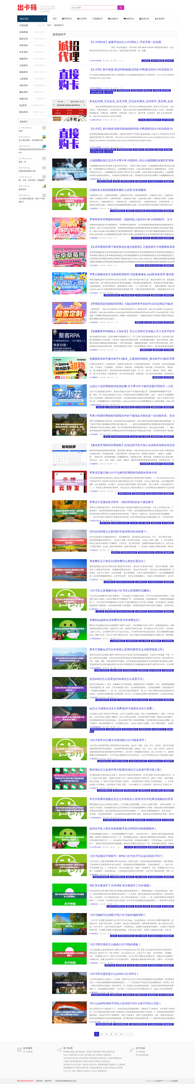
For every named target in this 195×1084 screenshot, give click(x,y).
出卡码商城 (28, 1052)
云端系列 (23, 65)
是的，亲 (22, 162)
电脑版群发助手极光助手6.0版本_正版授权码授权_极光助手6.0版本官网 (132, 358)
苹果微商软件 (69, 1068)
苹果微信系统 (110, 90)
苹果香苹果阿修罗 (124, 150)
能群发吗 (22, 189)
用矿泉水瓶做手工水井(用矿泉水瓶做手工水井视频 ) (120, 885)
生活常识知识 (96, 847)
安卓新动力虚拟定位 (154, 211)
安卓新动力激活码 (97, 729)
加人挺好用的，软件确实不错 (31, 140)
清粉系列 (23, 85)
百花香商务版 (168, 641)
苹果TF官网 (136, 238)
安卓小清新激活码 (153, 820)
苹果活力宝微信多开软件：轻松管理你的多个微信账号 (121, 502)
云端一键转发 (157, 238)
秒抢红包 (148, 90)
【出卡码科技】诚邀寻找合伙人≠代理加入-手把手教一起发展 (125, 42)
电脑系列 (23, 59)
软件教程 (166, 90)
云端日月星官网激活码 (116, 906)
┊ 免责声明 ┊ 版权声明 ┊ (43, 1081)
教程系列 (95, 208)
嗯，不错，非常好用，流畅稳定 (32, 180)
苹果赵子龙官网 (96, 90)
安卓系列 (23, 52)
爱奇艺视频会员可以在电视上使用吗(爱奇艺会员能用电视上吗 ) (126, 649)
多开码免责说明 (142, 1055)
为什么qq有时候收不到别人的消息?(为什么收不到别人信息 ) (124, 1003)
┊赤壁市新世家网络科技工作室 (65, 1081)
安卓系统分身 (137, 90)
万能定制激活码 (127, 295)
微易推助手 (59, 34)
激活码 (116, 181)
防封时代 (169, 61)
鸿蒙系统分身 (141, 181)
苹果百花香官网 (123, 90)
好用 (20, 131)
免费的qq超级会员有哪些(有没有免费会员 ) (114, 619)
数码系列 (23, 112)
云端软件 (113, 18)
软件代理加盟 (96, 61)
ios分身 (146, 238)
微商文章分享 (96, 120)
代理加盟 (23, 25)
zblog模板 (174, 1081)
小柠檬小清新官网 (101, 670)
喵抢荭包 (129, 18)
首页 (55, 18)
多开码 (142, 120)
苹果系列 (23, 45)
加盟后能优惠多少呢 (27, 171)
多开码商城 (169, 322)
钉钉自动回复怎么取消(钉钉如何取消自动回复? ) (118, 531)
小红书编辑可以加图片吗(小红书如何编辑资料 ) (117, 914)
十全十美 (108, 93)
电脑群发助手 (157, 295)
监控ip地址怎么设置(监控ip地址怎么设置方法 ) (116, 678)
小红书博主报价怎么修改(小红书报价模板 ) (114, 944)
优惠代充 (23, 99)
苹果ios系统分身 (127, 181)
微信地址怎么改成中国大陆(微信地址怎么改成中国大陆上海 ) (125, 769)
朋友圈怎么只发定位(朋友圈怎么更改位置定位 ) (117, 561)
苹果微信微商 (103, 1064)
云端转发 (146, 61)
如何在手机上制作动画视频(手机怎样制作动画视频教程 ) (122, 828)
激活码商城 (140, 211)
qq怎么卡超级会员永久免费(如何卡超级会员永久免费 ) (121, 708)
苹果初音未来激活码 (112, 295)
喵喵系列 (23, 72)
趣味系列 (23, 92)
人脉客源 (23, 79)
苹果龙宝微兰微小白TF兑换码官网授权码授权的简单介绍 (123, 472)
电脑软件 (97, 18)
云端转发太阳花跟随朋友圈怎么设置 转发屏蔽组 (117, 189)
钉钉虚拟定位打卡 (153, 120)
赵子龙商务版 (168, 120)
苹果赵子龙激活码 (104, 181)
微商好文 (130, 211)
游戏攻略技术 (96, 639)
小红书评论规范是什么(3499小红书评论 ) (113, 973)
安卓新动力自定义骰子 (154, 265)
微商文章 (23, 39)
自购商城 (23, 32)
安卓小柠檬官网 (157, 61)
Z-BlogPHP (159, 1081)
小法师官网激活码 (117, 211)
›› (130, 1034)
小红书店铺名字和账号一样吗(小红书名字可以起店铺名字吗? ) (126, 856)
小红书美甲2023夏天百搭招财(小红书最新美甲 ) (117, 740)
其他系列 (160, 18)
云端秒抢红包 (141, 582)
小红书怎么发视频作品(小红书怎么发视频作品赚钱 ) (120, 590)
